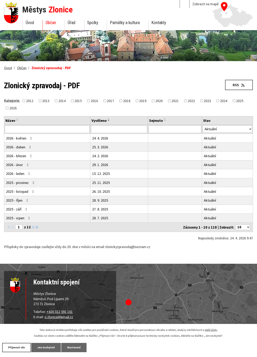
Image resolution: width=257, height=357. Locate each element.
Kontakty (158, 22)
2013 (45, 100)
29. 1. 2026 (100, 164)
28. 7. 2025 (100, 218)
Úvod (30, 22)
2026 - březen (19, 156)
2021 (175, 100)
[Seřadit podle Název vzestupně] (17, 119)
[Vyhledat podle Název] (47, 129)
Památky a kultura (125, 22)
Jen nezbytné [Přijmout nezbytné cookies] (46, 347)
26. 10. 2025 (101, 191)
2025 (239, 100)
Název (10, 120)
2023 (207, 100)
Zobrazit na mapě (205, 4)
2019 (142, 100)
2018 (126, 100)
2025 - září (17, 209)
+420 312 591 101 (60, 311)
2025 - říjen (18, 200)
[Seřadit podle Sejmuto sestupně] (165, 120)
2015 (78, 100)
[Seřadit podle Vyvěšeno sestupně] (109, 120)
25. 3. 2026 (100, 147)
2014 (62, 100)
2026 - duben (19, 147)
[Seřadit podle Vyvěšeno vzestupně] (109, 119)
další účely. (211, 330)
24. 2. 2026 (100, 156)
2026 (13, 108)
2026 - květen (20, 138)
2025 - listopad (21, 191)
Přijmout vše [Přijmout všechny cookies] (16, 347)
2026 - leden (19, 173)
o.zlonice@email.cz (59, 317)
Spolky (92, 22)
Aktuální (210, 138)
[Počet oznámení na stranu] (243, 227)
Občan (51, 22)
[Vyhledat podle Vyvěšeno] (119, 129)
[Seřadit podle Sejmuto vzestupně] (165, 119)
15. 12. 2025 (101, 173)
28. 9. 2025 (100, 200)
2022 (191, 100)
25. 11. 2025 (101, 182)
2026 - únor (18, 164)
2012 (29, 100)
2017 (110, 100)
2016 (94, 100)
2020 (159, 100)
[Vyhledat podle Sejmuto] (175, 129)
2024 (223, 100)
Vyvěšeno (99, 120)
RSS (239, 85)
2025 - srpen (19, 218)
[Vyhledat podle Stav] (227, 129)
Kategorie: (12, 100)
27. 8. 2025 (100, 209)
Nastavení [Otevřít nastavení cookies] (74, 347)
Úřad (71, 22)
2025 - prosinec (21, 182)
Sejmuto (156, 120)
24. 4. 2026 (100, 138)
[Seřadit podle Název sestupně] (17, 120)
